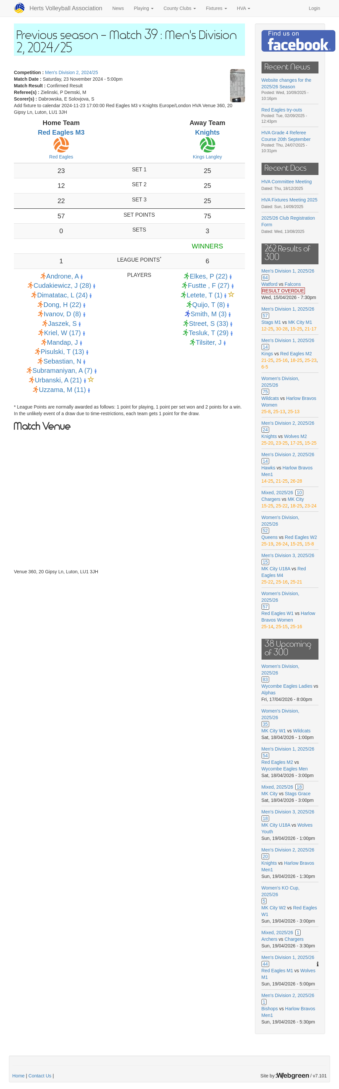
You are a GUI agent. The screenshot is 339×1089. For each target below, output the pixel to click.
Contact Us (39, 1075)
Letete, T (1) (204, 295)
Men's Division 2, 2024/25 (71, 72)
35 (265, 724)
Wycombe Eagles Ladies (287, 686)
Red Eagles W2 (301, 537)
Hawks (268, 467)
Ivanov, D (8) (62, 314)
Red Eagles (61, 156)
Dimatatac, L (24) (62, 295)
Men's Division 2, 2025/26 (288, 423)
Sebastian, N (62, 361)
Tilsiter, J (208, 342)
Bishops (270, 1008)
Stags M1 (271, 322)
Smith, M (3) (209, 314)
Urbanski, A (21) (58, 380)
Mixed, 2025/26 (277, 492)
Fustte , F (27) (208, 285)
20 (265, 856)
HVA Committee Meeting (287, 181)
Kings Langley (207, 156)
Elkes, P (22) (208, 276)
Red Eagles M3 (61, 132)
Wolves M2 (295, 436)
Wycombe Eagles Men (285, 768)
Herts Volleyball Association (65, 8)
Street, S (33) (208, 323)
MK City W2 (274, 907)
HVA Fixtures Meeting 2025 (289, 199)
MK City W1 (274, 730)
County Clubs (180, 8)
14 (265, 347)
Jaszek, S (62, 323)
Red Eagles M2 (296, 353)
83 (265, 679)
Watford (270, 284)
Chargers (271, 499)
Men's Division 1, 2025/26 (288, 271)
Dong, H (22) (62, 304)
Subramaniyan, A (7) (62, 370)
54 (265, 755)
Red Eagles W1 (278, 613)
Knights (207, 132)
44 (265, 964)
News (118, 8)
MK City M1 (300, 322)
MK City (296, 499)
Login (314, 8)
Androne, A (62, 276)
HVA (244, 8)
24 (265, 429)
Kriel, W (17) (62, 332)
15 (265, 562)
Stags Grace (298, 793)
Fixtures (216, 8)
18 (299, 787)
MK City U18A (276, 568)
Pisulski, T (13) (62, 351)
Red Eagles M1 (277, 970)
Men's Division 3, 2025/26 (288, 555)
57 (265, 315)
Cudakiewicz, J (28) (62, 285)
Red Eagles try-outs (282, 109)
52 (265, 530)
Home (18, 1075)
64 (265, 277)
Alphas (269, 692)
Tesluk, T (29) (208, 332)
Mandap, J (62, 342)
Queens (270, 537)
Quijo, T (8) (208, 304)
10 (299, 492)
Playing (144, 8)
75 (265, 391)
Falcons (293, 284)
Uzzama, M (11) (62, 389)
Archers (269, 939)
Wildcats (270, 398)
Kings (267, 353)
